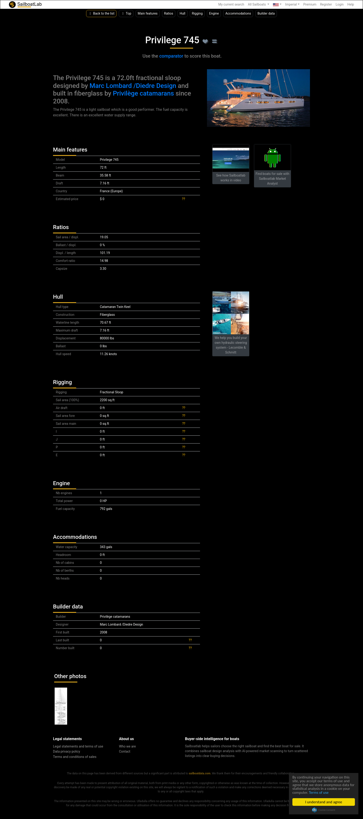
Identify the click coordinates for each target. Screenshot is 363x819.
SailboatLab (25, 4)
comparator (171, 56)
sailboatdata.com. (200, 773)
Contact (124, 751)
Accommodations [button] (238, 13)
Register (326, 4)
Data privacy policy (66, 751)
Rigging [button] (197, 13)
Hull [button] (182, 13)
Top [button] (126, 13)
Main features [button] (148, 13)
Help (350, 4)
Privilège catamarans (143, 93)
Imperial (291, 4)
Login (340, 4)
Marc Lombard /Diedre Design (133, 86)
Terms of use (328, 792)
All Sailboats (257, 4)
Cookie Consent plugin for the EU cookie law (323, 810)
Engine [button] (214, 13)
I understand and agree (323, 802)
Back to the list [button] (101, 13)
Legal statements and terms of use (78, 746)
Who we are (127, 746)
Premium (309, 4)
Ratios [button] (168, 13)
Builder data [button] (266, 13)
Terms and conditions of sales (75, 757)
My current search (231, 4)
